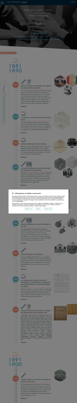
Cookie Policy (19, 201)
